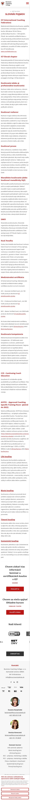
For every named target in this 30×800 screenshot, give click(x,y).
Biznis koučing (7, 490)
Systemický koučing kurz (15, 764)
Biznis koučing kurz (6, 329)
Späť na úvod (15, 11)
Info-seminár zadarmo (15, 748)
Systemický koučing (9, 541)
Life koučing (6, 456)
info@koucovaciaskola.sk (15, 677)
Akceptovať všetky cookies (15, 797)
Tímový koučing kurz (15, 766)
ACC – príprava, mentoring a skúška (15, 756)
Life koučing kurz (19, 326)
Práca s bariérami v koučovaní (15, 761)
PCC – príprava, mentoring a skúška (15, 758)
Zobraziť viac (15, 654)
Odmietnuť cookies (15, 789)
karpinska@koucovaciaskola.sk (15, 712)
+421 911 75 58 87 (15, 738)
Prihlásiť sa (15, 589)
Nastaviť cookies (15, 793)
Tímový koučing (8, 519)
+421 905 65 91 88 (15, 715)
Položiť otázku (15, 612)
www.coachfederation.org (8, 51)
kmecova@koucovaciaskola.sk (15, 735)
